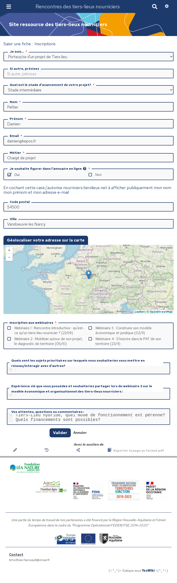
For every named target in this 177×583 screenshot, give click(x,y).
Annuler (80, 436)
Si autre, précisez (24, 68)
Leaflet (140, 311)
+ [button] (9, 250)
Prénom (18, 118)
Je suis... (19, 51)
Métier (17, 152)
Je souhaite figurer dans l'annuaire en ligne (50, 168)
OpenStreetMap (161, 311)
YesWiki (148, 574)
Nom (16, 101)
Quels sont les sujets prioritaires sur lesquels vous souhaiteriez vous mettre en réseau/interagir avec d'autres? (78, 363)
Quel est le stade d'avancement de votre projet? (52, 84)
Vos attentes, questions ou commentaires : (47, 413)
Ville (13, 219)
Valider (60, 436)
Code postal (20, 202)
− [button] (9, 257)
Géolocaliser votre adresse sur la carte (46, 240)
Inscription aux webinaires (33, 322)
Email (16, 135)
